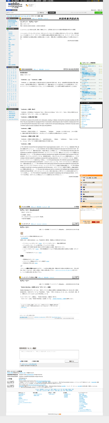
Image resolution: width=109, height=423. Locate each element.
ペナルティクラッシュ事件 (89, 182)
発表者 (45, 156)
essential (51, 172)
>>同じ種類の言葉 (58, 318)
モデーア (84, 121)
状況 (44, 141)
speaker (57, 154)
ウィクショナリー (24, 236)
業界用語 (10, 33)
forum (71, 139)
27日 (75, 40)
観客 (24, 163)
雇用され (45, 35)
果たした (32, 169)
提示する (37, 159)
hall (43, 169)
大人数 (26, 35)
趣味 (10, 53)
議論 (49, 84)
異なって (43, 293)
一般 (40, 290)
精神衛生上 (61, 37)
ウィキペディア (25, 223)
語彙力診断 (11, 117)
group (51, 163)
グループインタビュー (87, 98)
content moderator (40, 25)
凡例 (49, 206)
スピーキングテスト (13, 119)
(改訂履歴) (39, 382)
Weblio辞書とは (22, 394)
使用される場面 (53, 133)
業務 (52, 37)
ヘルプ (101, 0)
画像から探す (36, 395)
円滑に (74, 82)
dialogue (72, 169)
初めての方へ (94, 10)
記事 (34, 287)
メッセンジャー (42, 317)
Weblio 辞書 (95, 0)
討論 (30, 82)
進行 (39, 82)
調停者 (28, 214)
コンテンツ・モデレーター (88, 66)
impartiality (43, 172)
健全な (48, 35)
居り (26, 292)
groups (63, 123)
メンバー (45, 86)
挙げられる (67, 131)
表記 (31, 112)
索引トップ (34, 18)
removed (55, 163)
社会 (22, 16)
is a (27, 120)
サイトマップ (21, 401)
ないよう (55, 84)
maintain (29, 152)
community (73, 163)
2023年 (71, 176)
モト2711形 (84, 124)
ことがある (74, 86)
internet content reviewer (29, 25)
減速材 (28, 218)
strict (73, 150)
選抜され (51, 290)
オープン (64, 171)
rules (43, 125)
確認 (84, 187)
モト (83, 122)
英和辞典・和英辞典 (83, 396)
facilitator (51, 131)
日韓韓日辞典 (38, 0)
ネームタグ (35, 293)
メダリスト (36, 317)
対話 (69, 171)
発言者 (27, 84)
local (28, 171)
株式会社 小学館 (22, 379)
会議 (34, 82)
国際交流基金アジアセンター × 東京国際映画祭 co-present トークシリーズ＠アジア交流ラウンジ (89, 74)
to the (76, 159)
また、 (77, 84)
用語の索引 (40, 18)
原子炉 (24, 218)
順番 (31, 84)
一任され (70, 290)
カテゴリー (44, 223)
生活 (10, 50)
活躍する (37, 141)
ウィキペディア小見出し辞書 (29, 277)
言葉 (53, 82)
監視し (52, 86)
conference (63, 139)
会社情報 (66, 395)
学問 (10, 46)
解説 (49, 287)
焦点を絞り (38, 150)
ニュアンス (46, 133)
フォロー (85, 184)
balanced (68, 172)
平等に (76, 146)
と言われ (74, 37)
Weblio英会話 (12, 113)
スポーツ (10, 55)
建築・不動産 (11, 44)
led (51, 169)
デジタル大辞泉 (25, 206)
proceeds (67, 120)
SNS (33, 86)
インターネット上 (24, 29)
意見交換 (70, 82)
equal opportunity (51, 146)
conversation (49, 121)
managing (37, 121)
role (30, 167)
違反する (59, 165)
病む (44, 37)
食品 (10, 59)
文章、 (35, 29)
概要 (67, 156)
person (30, 120)
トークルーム (85, 82)
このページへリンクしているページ (63, 270)
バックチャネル (85, 85)
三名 (57, 292)
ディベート (61, 158)
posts (27, 125)
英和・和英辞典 (24, 0)
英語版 (40, 243)
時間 (39, 84)
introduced (49, 154)
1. (20, 146)
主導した (27, 172)
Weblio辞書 (93, 382)
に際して (55, 37)
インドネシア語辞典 (83, 403)
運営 (54, 290)
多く (49, 37)
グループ (37, 86)
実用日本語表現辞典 (26, 69)
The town (40, 169)
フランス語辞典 (82, 402)
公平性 (26, 174)
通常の (24, 293)
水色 (76, 292)
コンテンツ (47, 33)
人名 (10, 61)
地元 (54, 171)
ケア (68, 37)
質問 (74, 161)
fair (62, 172)
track (74, 121)
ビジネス (10, 32)
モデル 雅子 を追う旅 (87, 107)
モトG (83, 126)
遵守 (60, 86)
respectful (35, 152)
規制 (66, 29)
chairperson (43, 131)
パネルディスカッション (50, 161)
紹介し (49, 156)
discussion (44, 120)
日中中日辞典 (31, 0)
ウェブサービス (67, 33)
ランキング (46, 18)
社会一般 (26, 16)
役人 (57, 171)
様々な (43, 33)
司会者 (41, 216)
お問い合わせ (24, 307)
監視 (24, 37)
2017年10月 (71, 40)
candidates (37, 158)
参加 (28, 163)
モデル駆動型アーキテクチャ (88, 109)
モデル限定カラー (86, 105)
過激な (32, 37)
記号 (8, 107)
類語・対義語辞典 (15, 0)
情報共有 (52, 35)
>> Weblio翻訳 (99, 206)
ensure (31, 125)
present (43, 158)
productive (40, 167)
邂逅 (84, 201)
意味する (35, 133)
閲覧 (64, 29)
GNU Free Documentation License (43, 381)
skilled (51, 148)
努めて (60, 35)
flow (43, 121)
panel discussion (47, 139)
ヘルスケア (11, 52)
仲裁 (24, 214)
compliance (36, 125)
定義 (84, 189)
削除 (60, 29)
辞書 (8, 0)
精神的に (40, 37)
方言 (10, 62)
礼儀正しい (69, 167)
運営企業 (76, 33)
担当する (44, 82)
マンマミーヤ (86, 191)
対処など (65, 290)
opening (50, 158)
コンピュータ (11, 35)
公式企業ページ (67, 394)
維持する (50, 174)
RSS (60, 414)
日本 (29, 292)
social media (58, 123)
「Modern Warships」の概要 (59, 298)
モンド (59, 317)
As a (39, 148)
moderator (84, 70)
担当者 (21, 292)
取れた (39, 174)
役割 (67, 86)
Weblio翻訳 (81, 398)
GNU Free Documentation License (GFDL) (37, 384)
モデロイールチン (86, 119)
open (68, 169)
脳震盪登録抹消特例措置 (88, 196)
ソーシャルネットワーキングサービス (29, 33)
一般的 (43, 114)
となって (60, 292)
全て (8, 30)
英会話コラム (12, 111)
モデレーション (85, 112)
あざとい (85, 198)
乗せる (47, 150)
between (77, 169)
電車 (10, 37)
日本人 (69, 112)
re (37, 112)
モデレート (84, 117)
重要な (25, 169)
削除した (67, 165)
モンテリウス (54, 317)
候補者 (75, 158)
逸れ (52, 84)
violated (67, 163)
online (47, 123)
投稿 (49, 86)
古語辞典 (44, 0)
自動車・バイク (12, 39)
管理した (43, 84)
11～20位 (89, 177)
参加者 (63, 82)
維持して (25, 154)
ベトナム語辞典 (82, 406)
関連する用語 (31, 139)
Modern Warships (25, 287)
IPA (29, 112)
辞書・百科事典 (12, 64)
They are (25, 121)
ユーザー (53, 33)
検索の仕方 (21, 395)
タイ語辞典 (81, 405)
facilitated (65, 169)
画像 (41, 29)
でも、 (41, 86)
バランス (35, 174)
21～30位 (94, 177)
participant (40, 146)
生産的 (64, 167)
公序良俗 (50, 29)
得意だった (54, 150)
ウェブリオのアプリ (38, 394)
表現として (38, 139)
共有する (61, 33)
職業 (74, 29)
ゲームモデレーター (28, 245)
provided (63, 154)
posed (68, 159)
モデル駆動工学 (85, 110)
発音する (74, 112)
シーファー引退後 (86, 88)
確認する (64, 86)
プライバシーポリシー (23, 399)
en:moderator (24, 238)
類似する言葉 (31, 131)
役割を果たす (71, 84)
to (29, 125)
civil (46, 167)
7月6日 (74, 176)
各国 (76, 290)
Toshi (48, 292)
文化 (10, 48)
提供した (71, 156)
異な (59, 133)
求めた (43, 159)
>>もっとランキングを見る (96, 203)
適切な (65, 37)
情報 (35, 37)
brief (67, 154)
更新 (77, 40)
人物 (47, 82)
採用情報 (66, 396)
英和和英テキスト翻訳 (27, 348)
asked (31, 158)
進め (77, 82)
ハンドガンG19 (85, 79)
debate (55, 120)
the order (60, 121)
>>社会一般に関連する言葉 (68, 318)
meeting (50, 120)
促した (63, 84)
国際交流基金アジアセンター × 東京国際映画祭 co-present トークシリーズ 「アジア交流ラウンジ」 (89, 93)
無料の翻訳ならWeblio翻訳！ (31, 5)
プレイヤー (44, 290)
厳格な (60, 152)
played (23, 167)
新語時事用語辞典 (26, 18)
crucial (27, 167)
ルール (57, 86)
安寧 (84, 180)
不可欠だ (57, 174)
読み (53, 112)
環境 (21, 154)
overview (71, 154)
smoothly (72, 120)
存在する (32, 29)
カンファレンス (29, 156)
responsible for (31, 121)
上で (22, 169)
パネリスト (69, 161)
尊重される (76, 152)
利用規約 (20, 398)
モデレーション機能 (86, 114)
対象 (27, 37)
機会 (24, 148)
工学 (10, 42)
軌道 (44, 150)
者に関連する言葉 (23, 317)
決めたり (35, 84)
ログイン (89, 0)
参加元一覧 (100, 10)
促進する (73, 171)
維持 (56, 35)
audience (34, 161)
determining (55, 121)
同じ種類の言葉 (16, 16)
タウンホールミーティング (41, 171)
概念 (84, 194)
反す (54, 29)
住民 (51, 171)
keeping (71, 121)
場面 (40, 141)
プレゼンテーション (60, 156)
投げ (77, 161)
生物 (10, 57)
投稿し (57, 33)
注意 (59, 84)
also (74, 123)
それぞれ (41, 133)
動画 (38, 29)
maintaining (58, 172)
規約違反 (59, 290)
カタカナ (49, 112)
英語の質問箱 (12, 115)
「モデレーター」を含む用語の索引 (29, 364)
